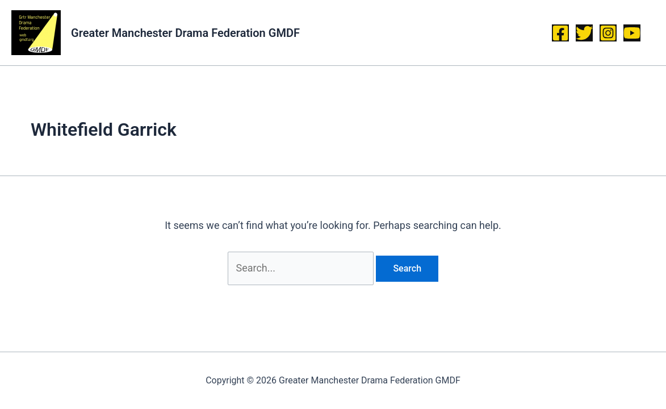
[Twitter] (584, 32)
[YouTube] (631, 32)
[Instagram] (608, 32)
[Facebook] (560, 32)
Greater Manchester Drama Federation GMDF (185, 33)
